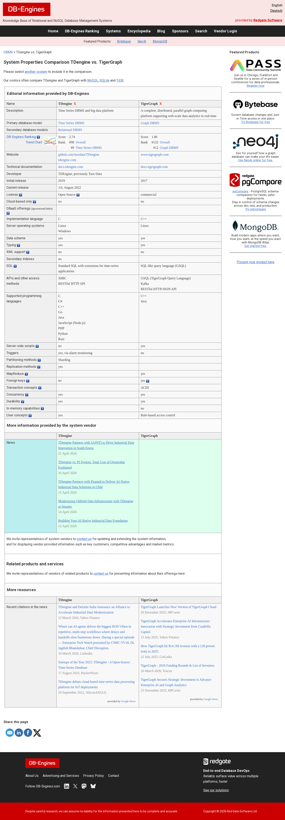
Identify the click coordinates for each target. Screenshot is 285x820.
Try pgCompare (255, 209)
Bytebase (124, 41)
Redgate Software (267, 20)
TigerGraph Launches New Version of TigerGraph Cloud (178, 607)
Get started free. (256, 246)
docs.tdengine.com (70, 167)
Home (53, 31)
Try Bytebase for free (255, 122)
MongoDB (160, 41)
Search (201, 31)
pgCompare (240, 191)
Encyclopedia (139, 31)
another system (36, 72)
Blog (161, 31)
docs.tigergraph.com (154, 167)
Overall (81, 142)
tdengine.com (67, 160)
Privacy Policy (93, 776)
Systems (113, 31)
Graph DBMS (150, 123)
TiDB (119, 80)
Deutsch (276, 11)
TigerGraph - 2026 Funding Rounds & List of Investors (177, 665)
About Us (32, 776)
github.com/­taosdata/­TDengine (78, 154)
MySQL (92, 80)
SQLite (105, 80)
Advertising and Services (61, 776)
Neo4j (142, 41)
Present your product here (255, 262)
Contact (113, 776)
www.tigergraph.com (155, 154)
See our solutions (216, 790)
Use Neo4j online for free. (255, 160)
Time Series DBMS (71, 123)
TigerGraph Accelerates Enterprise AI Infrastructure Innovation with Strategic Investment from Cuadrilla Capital (175, 626)
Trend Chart (34, 142)
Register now (255, 86)
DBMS (8, 52)
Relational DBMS (70, 130)
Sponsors (180, 31)
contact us (84, 539)
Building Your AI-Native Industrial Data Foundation (93, 520)
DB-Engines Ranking (82, 31)
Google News (128, 701)
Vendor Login (225, 31)
